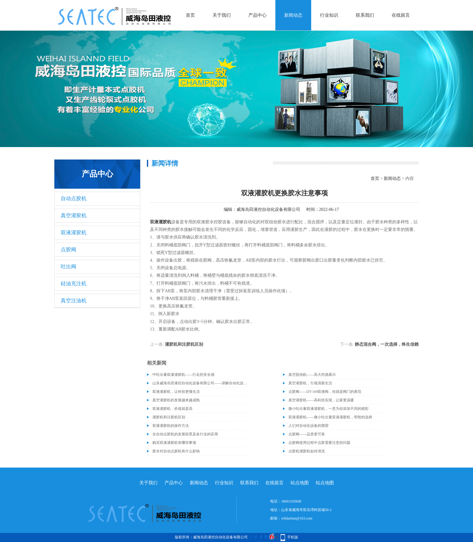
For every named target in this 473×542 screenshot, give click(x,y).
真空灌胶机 (74, 215)
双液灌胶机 (74, 232)
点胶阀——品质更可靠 (306, 434)
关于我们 (222, 15)
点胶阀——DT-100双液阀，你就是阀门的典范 (325, 391)
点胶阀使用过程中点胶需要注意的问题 (319, 443)
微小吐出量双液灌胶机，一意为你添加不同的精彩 (328, 408)
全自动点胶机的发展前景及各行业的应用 (185, 434)
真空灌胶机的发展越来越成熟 (176, 400)
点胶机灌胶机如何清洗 (306, 451)
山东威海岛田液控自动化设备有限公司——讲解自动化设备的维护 (200, 383)
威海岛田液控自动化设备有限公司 (268, 209)
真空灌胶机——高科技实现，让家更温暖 (321, 400)
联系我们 (365, 15)
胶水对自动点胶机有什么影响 (176, 451)
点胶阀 (68, 249)
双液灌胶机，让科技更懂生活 (176, 391)
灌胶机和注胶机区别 (184, 344)
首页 (190, 15)
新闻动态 (293, 15)
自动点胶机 (74, 198)
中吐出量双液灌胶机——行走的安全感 (183, 374)
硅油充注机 (74, 283)
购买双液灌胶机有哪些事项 (174, 443)
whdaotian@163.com (296, 518)
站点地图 (300, 482)
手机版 (292, 537)
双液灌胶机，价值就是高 (172, 408)
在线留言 (401, 15)
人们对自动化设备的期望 (308, 426)
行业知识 (329, 15)
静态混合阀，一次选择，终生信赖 (387, 344)
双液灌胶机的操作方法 (170, 426)
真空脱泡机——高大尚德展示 (312, 374)
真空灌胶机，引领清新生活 (310, 383)
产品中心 (257, 15)
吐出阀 (68, 266)
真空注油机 (74, 301)
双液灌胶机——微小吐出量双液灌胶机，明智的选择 (330, 417)
